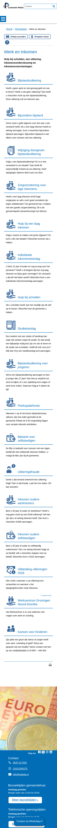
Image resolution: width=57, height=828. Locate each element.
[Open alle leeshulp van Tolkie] (7, 42)
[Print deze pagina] (50, 626)
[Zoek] (54, 6)
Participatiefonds (27, 382)
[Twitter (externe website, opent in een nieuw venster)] (43, 713)
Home (9, 29)
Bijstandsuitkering (28, 79)
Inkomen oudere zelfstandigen (27, 505)
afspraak (28, 810)
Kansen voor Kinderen (31, 595)
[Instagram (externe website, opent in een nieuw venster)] (47, 712)
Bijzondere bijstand (29, 111)
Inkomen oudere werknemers (27, 473)
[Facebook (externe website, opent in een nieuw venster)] (39, 712)
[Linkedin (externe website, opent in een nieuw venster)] (50, 712)
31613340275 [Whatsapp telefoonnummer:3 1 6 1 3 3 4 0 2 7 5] (19, 729)
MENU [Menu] (3, 19)
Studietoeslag (26, 311)
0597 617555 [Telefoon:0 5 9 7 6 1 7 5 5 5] (19, 724)
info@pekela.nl (17, 735)
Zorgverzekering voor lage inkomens (33, 178)
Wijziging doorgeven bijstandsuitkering (30, 146)
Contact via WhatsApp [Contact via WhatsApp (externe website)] (30, 822)
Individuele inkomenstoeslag (34, 245)
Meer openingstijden (23, 783)
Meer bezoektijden (22, 760)
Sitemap (14, 821)
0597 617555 (25, 814)
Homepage (19, 29)
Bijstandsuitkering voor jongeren (31, 345)
